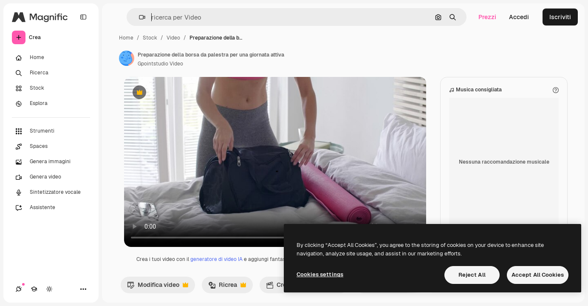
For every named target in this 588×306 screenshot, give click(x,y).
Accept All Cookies (538, 274)
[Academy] (34, 289)
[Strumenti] (51, 131)
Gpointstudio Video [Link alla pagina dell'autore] (160, 63)
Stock (150, 37)
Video (173, 37)
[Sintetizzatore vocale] (51, 192)
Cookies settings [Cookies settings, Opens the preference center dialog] (320, 274)
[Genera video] (51, 177)
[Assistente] (51, 208)
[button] (138, 17)
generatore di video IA (216, 259)
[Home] (51, 58)
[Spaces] (51, 146)
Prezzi (487, 17)
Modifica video (157, 287)
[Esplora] (51, 103)
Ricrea (227, 287)
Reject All (472, 274)
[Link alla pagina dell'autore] (126, 58)
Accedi (519, 17)
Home (126, 37)
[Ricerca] (51, 73)
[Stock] (51, 88)
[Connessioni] (18, 289)
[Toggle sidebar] (83, 17)
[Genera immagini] (51, 162)
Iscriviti (560, 17)
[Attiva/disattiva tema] (49, 289)
